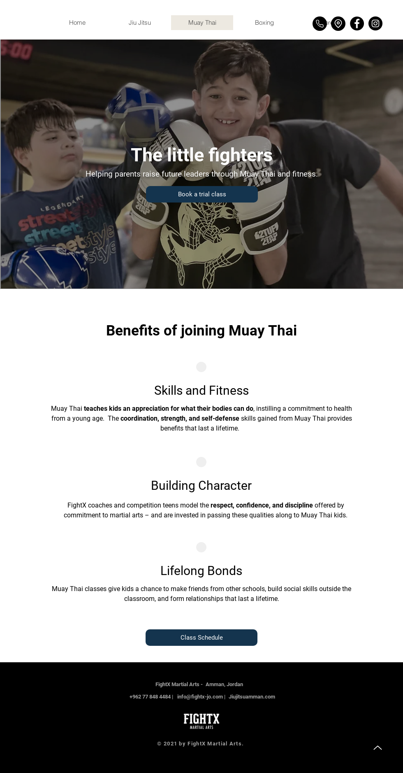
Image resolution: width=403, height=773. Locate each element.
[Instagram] (375, 23)
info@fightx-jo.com (200, 697)
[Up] (377, 747)
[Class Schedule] (201, 637)
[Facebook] (357, 23)
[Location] (338, 23)
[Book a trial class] (202, 194)
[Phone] (320, 23)
